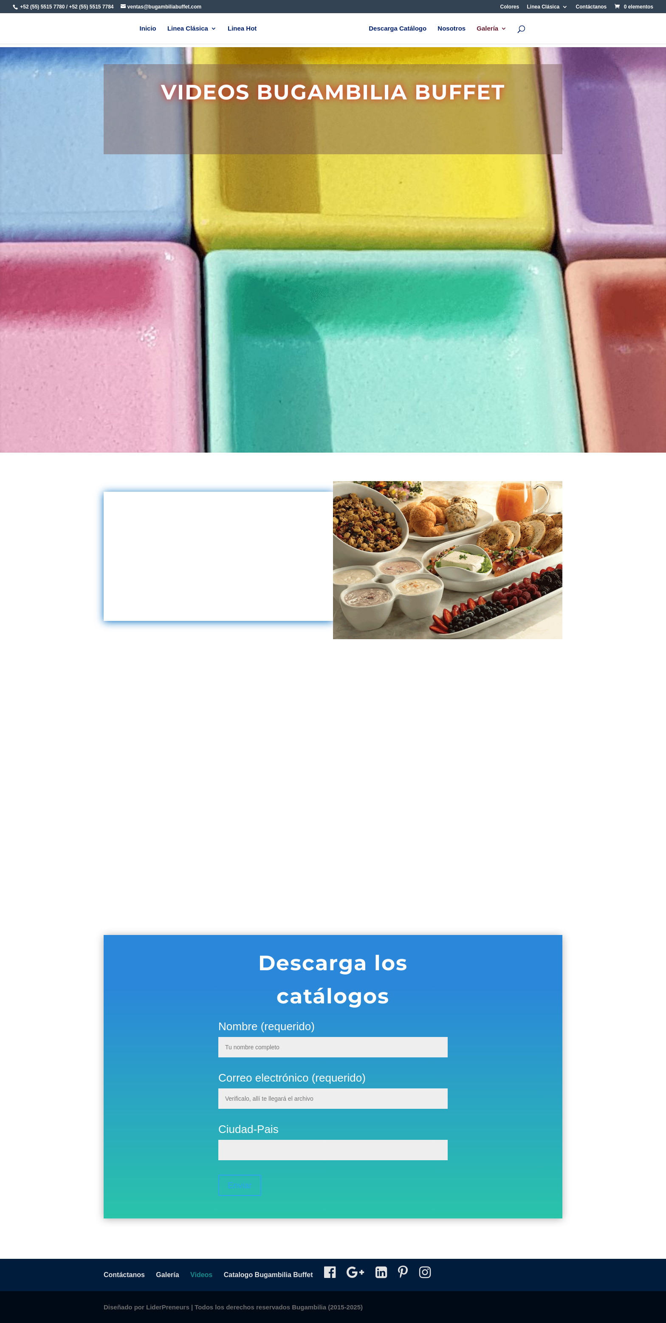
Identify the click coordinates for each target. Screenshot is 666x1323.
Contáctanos (591, 7)
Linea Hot (242, 28)
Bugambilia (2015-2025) (327, 1307)
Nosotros (451, 28)
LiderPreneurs (167, 1307)
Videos (201, 1274)
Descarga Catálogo (397, 28)
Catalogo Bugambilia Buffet (268, 1274)
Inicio (148, 28)
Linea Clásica (543, 7)
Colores (509, 7)
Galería (487, 28)
